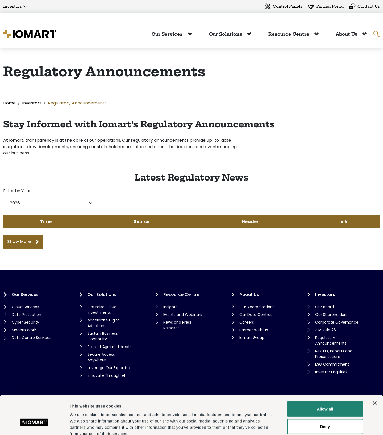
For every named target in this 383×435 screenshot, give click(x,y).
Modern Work (24, 330)
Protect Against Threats (110, 346)
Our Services (168, 34)
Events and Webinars (182, 314)
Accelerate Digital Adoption (104, 322)
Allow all (325, 378)
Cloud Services (25, 306)
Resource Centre (289, 34)
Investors (12, 6)
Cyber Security (25, 322)
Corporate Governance (337, 322)
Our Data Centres (255, 314)
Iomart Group (251, 337)
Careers (246, 322)
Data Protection (26, 314)
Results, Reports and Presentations (333, 353)
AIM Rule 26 (325, 330)
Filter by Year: (17, 191)
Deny (325, 396)
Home (9, 103)
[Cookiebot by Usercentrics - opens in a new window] (34, 425)
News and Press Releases (177, 325)
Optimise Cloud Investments (102, 309)
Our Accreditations (256, 306)
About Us (347, 34)
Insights (170, 306)
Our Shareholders (331, 314)
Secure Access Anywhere (101, 357)
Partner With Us (253, 330)
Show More (19, 242)
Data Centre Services (31, 337)
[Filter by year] (49, 203)
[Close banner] (375, 373)
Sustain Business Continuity (103, 336)
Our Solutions (226, 34)
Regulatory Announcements (331, 340)
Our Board (324, 306)
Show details (279, 424)
